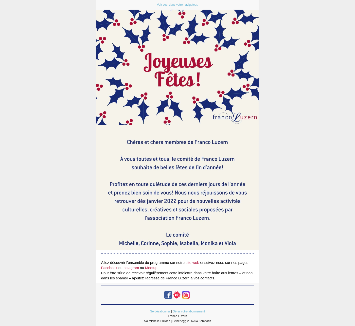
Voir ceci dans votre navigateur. (177, 4)
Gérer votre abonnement (189, 311)
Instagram (131, 268)
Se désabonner (160, 311)
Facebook (109, 268)
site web (192, 262)
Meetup (151, 268)
